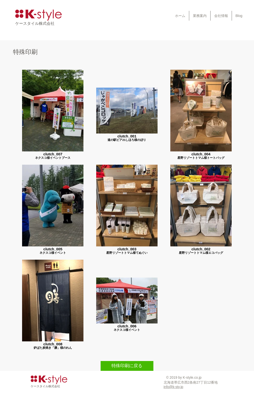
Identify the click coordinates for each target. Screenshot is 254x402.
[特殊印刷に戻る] (127, 366)
